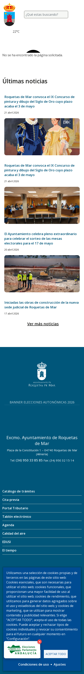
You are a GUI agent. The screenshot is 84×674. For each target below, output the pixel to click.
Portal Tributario (15, 508)
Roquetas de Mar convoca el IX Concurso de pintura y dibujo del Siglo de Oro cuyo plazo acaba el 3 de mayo (39, 101)
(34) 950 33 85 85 (29, 460)
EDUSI (6, 542)
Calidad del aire (13, 533)
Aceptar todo (56, 654)
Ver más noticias (43, 323)
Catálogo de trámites (18, 491)
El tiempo (9, 550)
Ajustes (60, 664)
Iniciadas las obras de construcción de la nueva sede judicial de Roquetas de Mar (41, 304)
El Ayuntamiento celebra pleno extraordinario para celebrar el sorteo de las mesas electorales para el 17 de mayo (40, 238)
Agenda (8, 525)
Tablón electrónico (16, 516)
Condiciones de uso (33, 664)
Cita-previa (10, 500)
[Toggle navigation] (77, 14)
